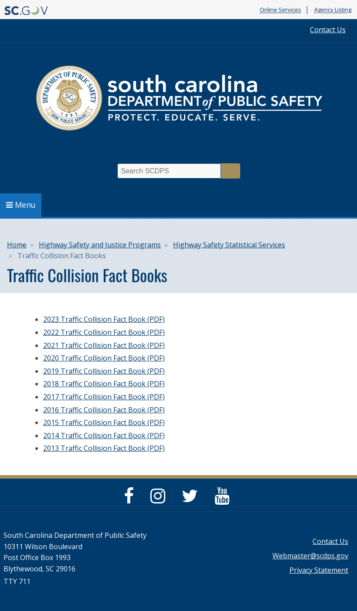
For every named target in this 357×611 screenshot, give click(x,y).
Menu (21, 204)
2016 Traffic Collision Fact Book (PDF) (104, 410)
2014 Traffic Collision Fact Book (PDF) (104, 435)
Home (17, 245)
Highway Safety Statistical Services (229, 245)
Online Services (280, 10)
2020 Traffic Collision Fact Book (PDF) (104, 358)
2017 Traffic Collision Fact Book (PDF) (104, 397)
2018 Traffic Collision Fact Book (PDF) (104, 383)
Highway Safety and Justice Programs (100, 245)
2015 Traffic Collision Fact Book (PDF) (104, 422)
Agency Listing (332, 10)
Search (230, 171)
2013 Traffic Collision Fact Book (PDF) (104, 448)
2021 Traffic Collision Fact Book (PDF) (104, 345)
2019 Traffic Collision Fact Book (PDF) (104, 371)
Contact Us (328, 29)
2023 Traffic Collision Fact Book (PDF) (104, 319)
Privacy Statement (318, 570)
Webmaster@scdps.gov (310, 555)
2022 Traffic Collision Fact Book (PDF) (104, 332)
